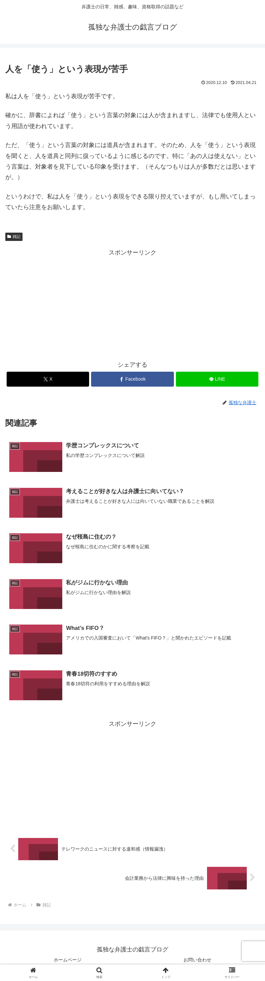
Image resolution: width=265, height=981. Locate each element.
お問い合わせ (197, 959)
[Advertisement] (132, 304)
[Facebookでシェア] (132, 379)
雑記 (14, 236)
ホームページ (67, 959)
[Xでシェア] (48, 379)
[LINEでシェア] (217, 379)
